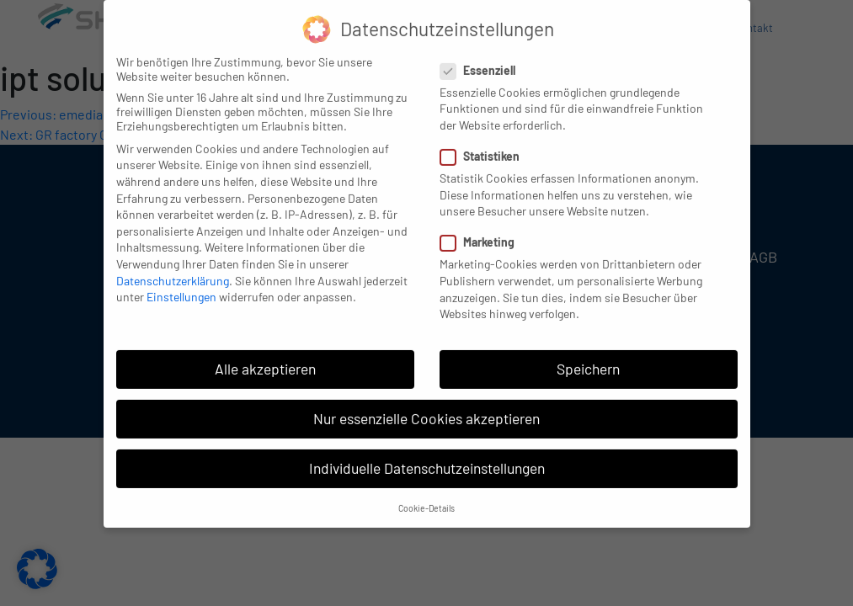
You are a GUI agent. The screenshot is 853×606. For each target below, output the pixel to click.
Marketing (482, 232)
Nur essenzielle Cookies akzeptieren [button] (426, 407)
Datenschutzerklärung (172, 270)
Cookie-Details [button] (426, 497)
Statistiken (485, 145)
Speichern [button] (588, 357)
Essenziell (483, 59)
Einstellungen (181, 286)
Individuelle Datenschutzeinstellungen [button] (427, 458)
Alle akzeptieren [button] (265, 357)
